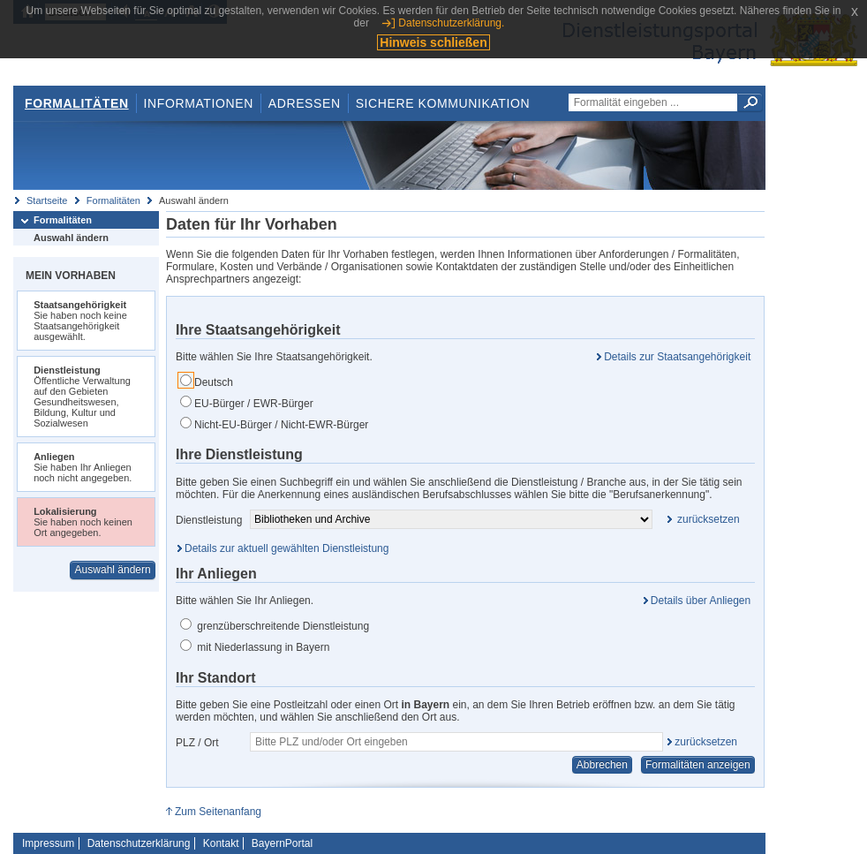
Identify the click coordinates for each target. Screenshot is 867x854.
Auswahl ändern (71, 237)
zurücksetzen (706, 742)
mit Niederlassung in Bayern (254, 646)
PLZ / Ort (197, 743)
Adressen (304, 103)
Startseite (46, 200)
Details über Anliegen (700, 600)
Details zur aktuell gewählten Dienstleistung (286, 548)
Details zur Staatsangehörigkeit (677, 357)
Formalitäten (77, 103)
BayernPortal (282, 843)
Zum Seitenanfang (218, 811)
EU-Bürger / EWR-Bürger (246, 403)
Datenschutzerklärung (139, 843)
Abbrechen (602, 765)
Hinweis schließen (433, 42)
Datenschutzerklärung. (451, 23)
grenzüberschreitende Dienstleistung (274, 625)
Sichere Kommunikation (443, 103)
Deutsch (206, 381)
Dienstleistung (209, 520)
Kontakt (221, 843)
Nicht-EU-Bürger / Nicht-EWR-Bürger (274, 424)
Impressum (48, 843)
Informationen (198, 103)
